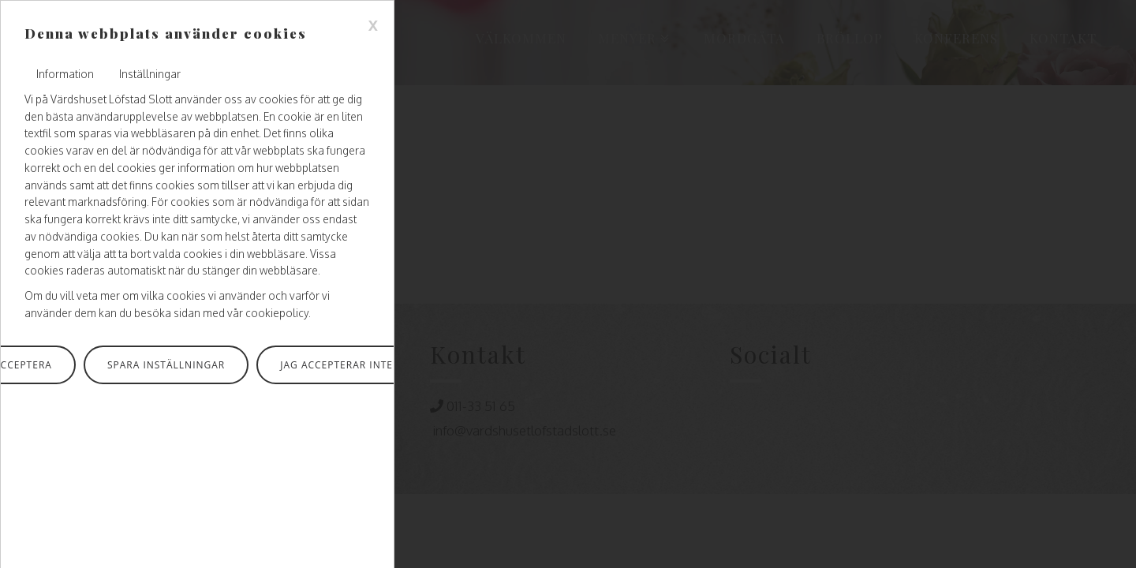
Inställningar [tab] (150, 73)
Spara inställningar (166, 365)
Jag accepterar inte (336, 365)
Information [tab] (65, 73)
